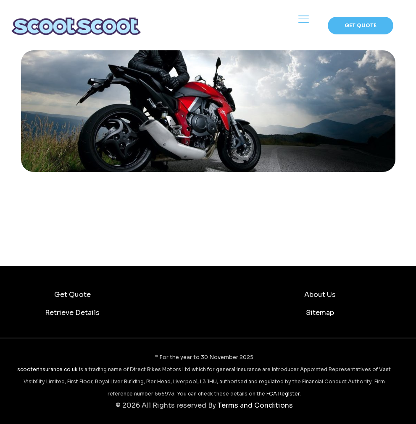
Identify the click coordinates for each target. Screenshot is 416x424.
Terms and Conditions (255, 405)
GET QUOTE (361, 25)
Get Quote (72, 294)
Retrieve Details (72, 312)
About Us (320, 294)
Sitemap (320, 312)
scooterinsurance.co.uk (47, 369)
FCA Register (283, 393)
